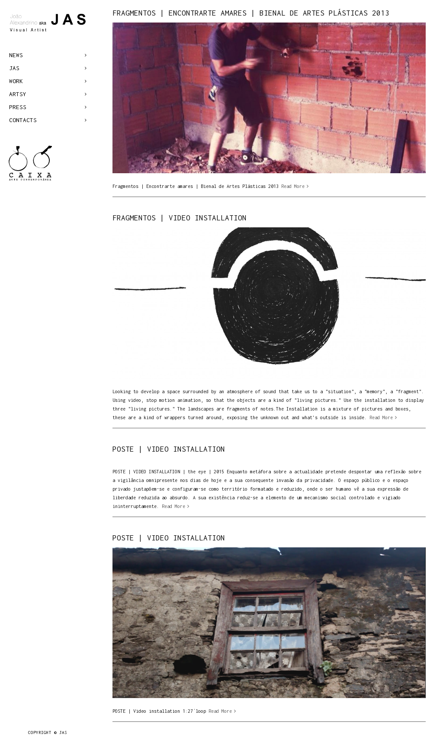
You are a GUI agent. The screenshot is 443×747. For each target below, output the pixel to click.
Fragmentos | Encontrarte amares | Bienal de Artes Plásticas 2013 (250, 13)
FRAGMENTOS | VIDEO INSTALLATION (179, 217)
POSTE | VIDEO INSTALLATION (168, 449)
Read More (293, 186)
